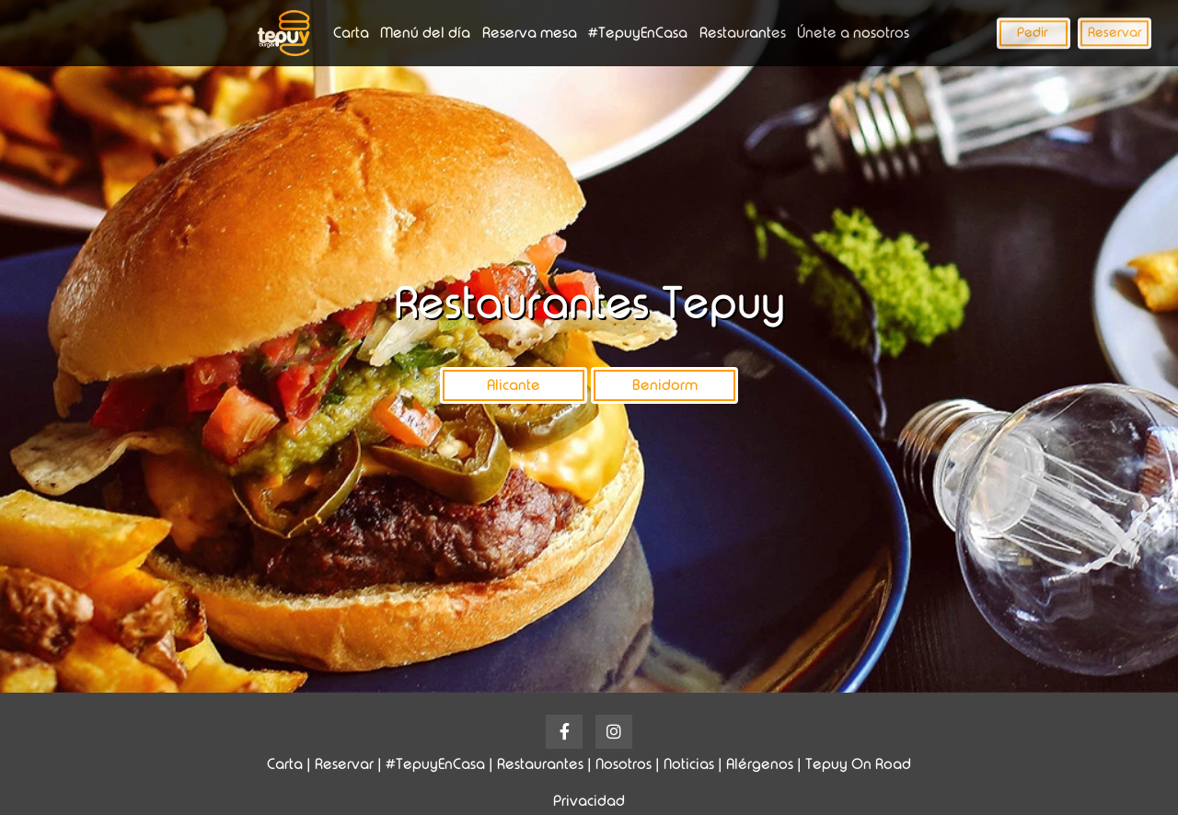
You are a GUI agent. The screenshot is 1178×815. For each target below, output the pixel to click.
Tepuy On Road (858, 764)
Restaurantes (742, 32)
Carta (351, 32)
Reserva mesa (529, 32)
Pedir (1032, 32)
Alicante (513, 385)
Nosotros (623, 764)
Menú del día (425, 32)
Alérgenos (759, 764)
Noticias (689, 764)
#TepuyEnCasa (637, 32)
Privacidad (589, 800)
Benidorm (665, 385)
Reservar (1115, 32)
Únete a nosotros (853, 32)
